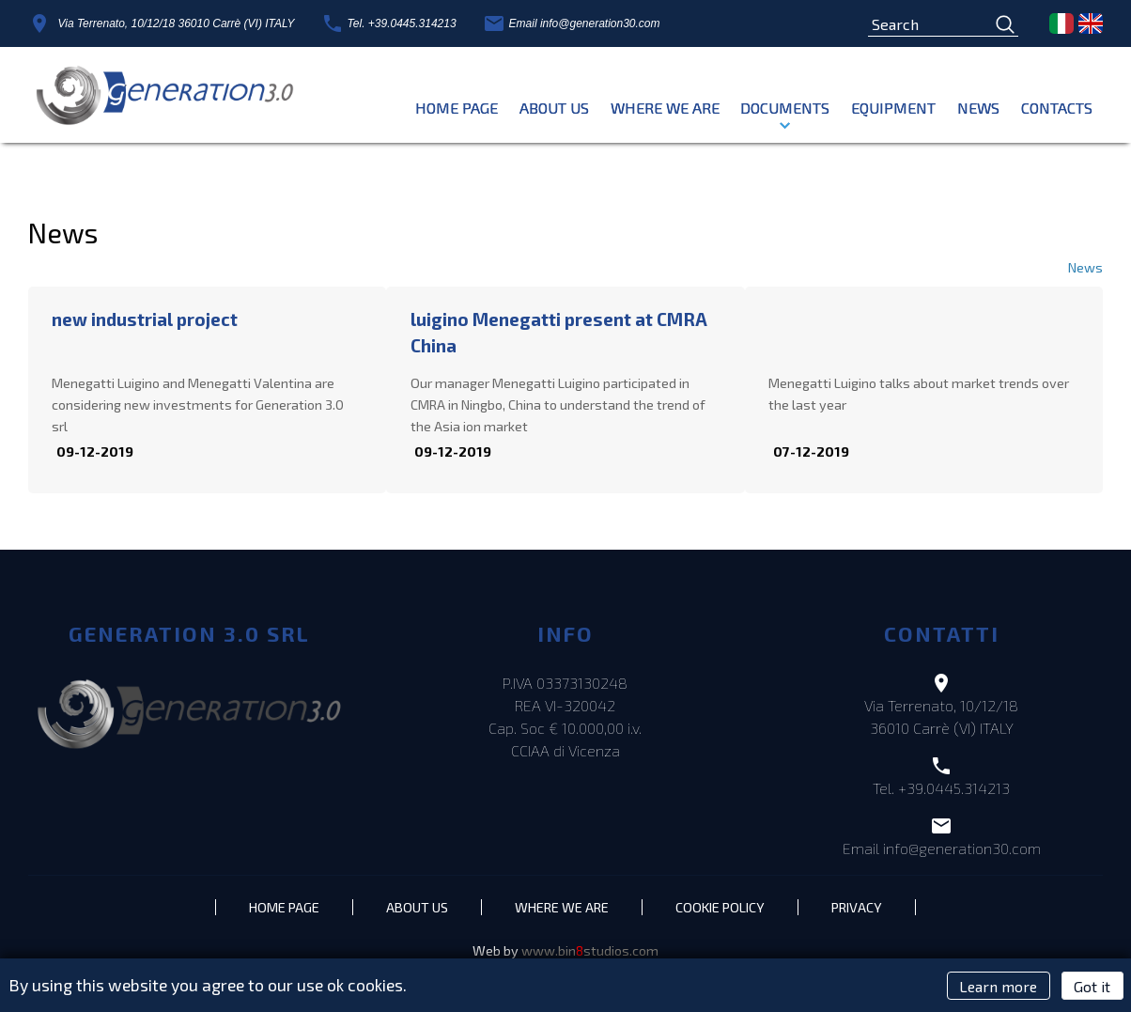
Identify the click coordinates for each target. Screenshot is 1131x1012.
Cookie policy (733, 912)
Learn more (998, 985)
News (978, 108)
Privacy (880, 912)
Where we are (665, 108)
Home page (456, 108)
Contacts (1056, 108)
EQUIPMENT (893, 108)
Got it (1092, 985)
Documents (784, 108)
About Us (554, 108)
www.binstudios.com (589, 957)
